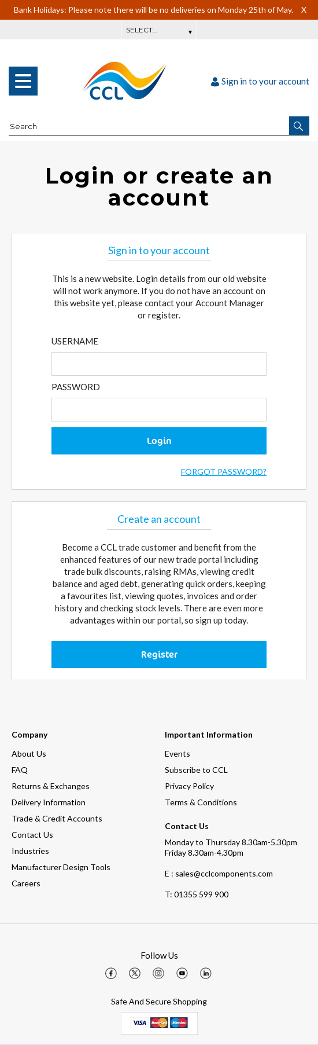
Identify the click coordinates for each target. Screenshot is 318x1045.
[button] (299, 125)
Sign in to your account (260, 81)
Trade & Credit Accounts (57, 818)
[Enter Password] (159, 409)
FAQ (20, 770)
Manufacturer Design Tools (61, 867)
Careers (26, 883)
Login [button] (159, 440)
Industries (30, 851)
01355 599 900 (196, 894)
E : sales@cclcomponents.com (219, 873)
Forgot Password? (224, 471)
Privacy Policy (189, 786)
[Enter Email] (159, 364)
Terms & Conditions (201, 802)
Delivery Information (49, 802)
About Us (29, 753)
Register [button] (159, 654)
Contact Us (32, 834)
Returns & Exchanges (51, 786)
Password (75, 387)
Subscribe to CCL (196, 770)
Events (177, 753)
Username (74, 341)
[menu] (23, 81)
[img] (111, 973)
